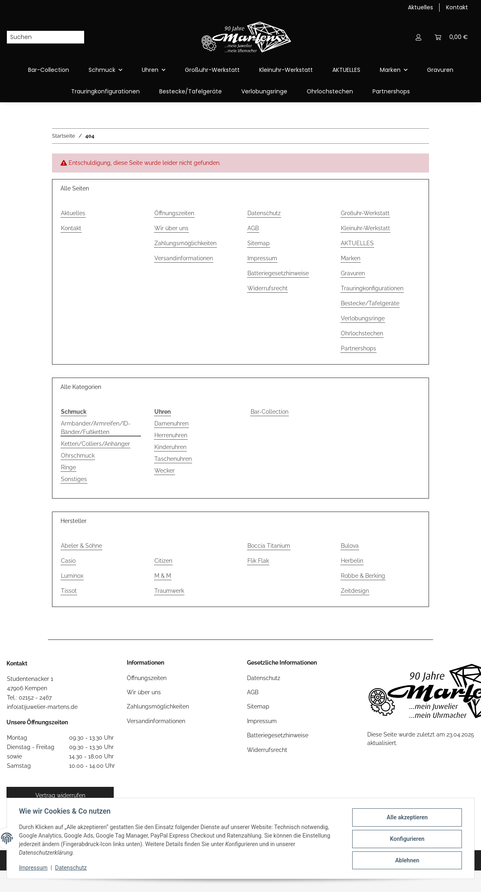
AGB (253, 228)
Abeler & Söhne (81, 545)
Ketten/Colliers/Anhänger (95, 444)
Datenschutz (72, 867)
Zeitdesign (355, 590)
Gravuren (440, 70)
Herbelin (352, 560)
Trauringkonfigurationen (105, 91)
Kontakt (457, 7)
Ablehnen (406, 860)
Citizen (163, 560)
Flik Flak (258, 560)
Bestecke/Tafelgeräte (190, 91)
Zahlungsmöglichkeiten (185, 243)
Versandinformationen (183, 258)
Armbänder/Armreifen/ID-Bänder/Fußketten (95, 427)
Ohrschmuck (78, 455)
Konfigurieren (406, 839)
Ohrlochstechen (330, 91)
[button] (418, 37)
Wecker (164, 470)
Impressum (34, 867)
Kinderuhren (170, 447)
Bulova (350, 545)
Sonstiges (74, 479)
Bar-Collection (269, 411)
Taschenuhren (173, 459)
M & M (162, 575)
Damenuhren (171, 423)
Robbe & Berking (363, 575)
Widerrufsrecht (267, 288)
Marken (350, 258)
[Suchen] (39, 37)
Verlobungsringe (264, 91)
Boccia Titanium (268, 545)
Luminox (72, 575)
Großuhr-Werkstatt (212, 70)
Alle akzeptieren (406, 817)
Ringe (68, 467)
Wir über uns (171, 228)
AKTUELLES (346, 70)
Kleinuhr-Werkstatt (286, 70)
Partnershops (391, 91)
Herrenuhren (170, 435)
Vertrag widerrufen (60, 795)
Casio (68, 560)
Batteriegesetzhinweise (278, 273)
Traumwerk (169, 590)
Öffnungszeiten (174, 213)
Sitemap (258, 243)
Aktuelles (420, 7)
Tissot (69, 590)
